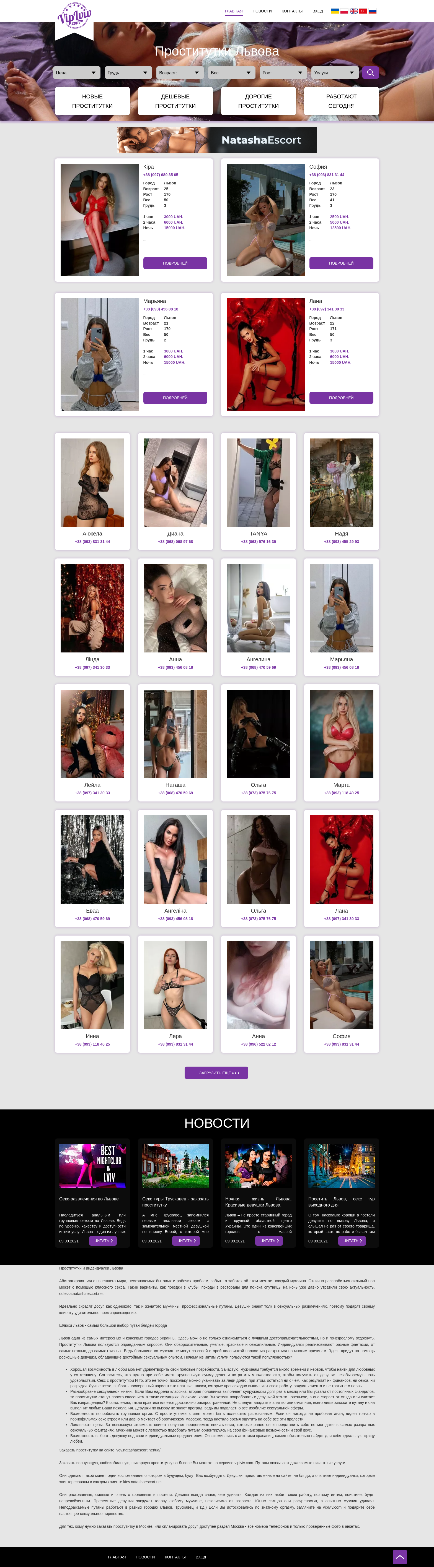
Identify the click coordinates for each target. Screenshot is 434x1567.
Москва (237, 1526)
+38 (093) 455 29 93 (341, 541)
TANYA (258, 534)
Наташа (175, 785)
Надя (341, 534)
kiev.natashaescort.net (142, 1482)
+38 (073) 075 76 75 (258, 793)
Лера (175, 1036)
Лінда (92, 659)
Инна (92, 1036)
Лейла (92, 785)
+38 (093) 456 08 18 (161, 309)
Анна (175, 659)
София (318, 167)
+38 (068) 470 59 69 (258, 667)
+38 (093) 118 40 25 (341, 793)
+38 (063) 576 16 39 (258, 541)
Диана (175, 534)
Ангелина (259, 659)
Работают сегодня (341, 101)
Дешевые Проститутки (175, 101)
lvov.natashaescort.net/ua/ (137, 1450)
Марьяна (154, 301)
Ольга (258, 785)
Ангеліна (175, 911)
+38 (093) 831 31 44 (327, 175)
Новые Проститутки (92, 101)
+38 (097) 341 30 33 (327, 309)
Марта (342, 785)
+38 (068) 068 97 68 (175, 541)
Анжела (92, 534)
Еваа (92, 911)
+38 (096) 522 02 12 (258, 1044)
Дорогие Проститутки (258, 101)
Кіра (148, 167)
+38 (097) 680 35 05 (161, 175)
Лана (315, 301)
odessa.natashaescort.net (81, 1293)
